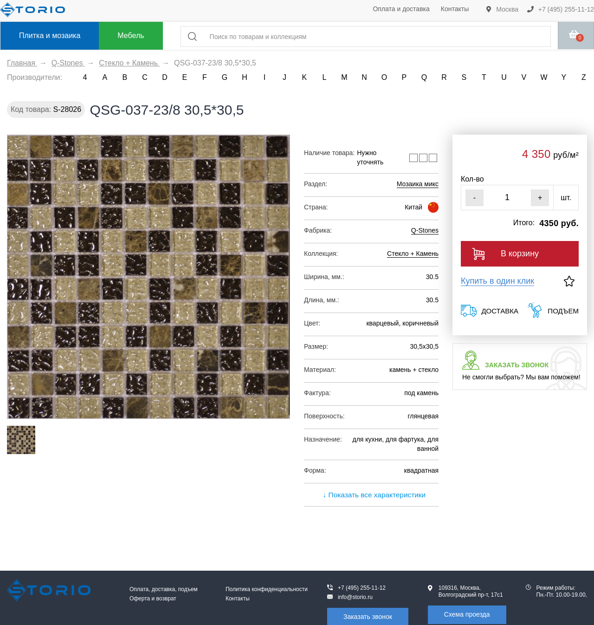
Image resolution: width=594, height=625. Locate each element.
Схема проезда (467, 614)
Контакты (455, 9)
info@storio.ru (355, 597)
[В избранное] (569, 281)
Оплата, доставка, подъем (163, 589)
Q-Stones (425, 230)
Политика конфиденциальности (267, 589)
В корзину (505, 254)
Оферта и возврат (152, 598)
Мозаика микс (418, 184)
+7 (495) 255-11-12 (560, 9)
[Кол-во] (507, 197)
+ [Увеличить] (540, 198)
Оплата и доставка (401, 9)
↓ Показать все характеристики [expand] (371, 495)
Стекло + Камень (413, 253)
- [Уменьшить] (474, 198)
